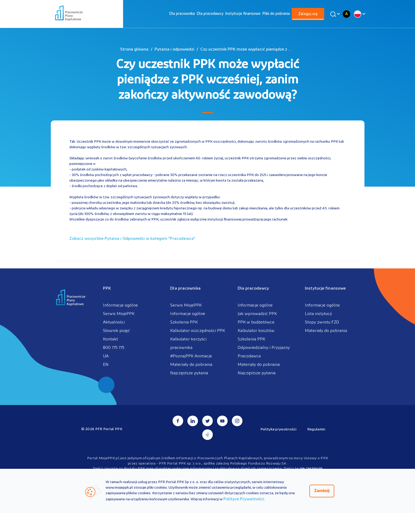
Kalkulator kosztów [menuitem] (256, 331)
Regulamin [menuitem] (316, 429)
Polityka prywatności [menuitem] (278, 429)
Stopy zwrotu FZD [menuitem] (322, 322)
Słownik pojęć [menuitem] (116, 331)
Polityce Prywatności (243, 499)
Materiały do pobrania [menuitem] (191, 365)
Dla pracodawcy (210, 14)
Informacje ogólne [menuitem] (120, 305)
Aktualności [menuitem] (114, 322)
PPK (107, 288)
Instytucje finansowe (242, 14)
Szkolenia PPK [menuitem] (184, 322)
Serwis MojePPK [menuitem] (118, 314)
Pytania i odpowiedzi (174, 49)
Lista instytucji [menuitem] (318, 314)
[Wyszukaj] (334, 14)
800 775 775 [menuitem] (113, 348)
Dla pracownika (182, 14)
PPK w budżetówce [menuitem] (256, 322)
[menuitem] (182, 14)
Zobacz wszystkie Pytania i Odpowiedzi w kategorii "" (132, 239)
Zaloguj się (308, 14)
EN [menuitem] (106, 365)
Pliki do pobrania (276, 14)
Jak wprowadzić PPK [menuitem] (257, 314)
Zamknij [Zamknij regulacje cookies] (322, 491)
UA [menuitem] (106, 356)
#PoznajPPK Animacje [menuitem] (191, 356)
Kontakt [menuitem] (110, 339)
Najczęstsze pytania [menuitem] (189, 373)
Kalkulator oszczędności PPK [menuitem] (197, 331)
